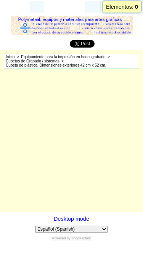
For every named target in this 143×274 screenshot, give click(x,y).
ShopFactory (81, 238)
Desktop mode (71, 219)
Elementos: (122, 7)
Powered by (61, 238)
